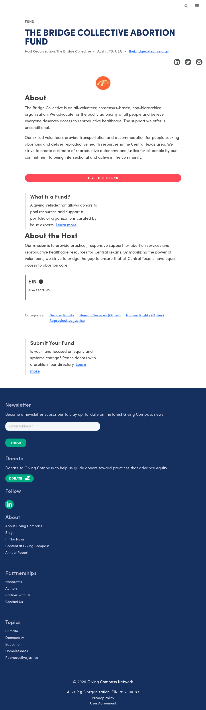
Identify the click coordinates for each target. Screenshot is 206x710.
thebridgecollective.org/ (149, 51)
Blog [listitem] (9, 532)
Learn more (66, 224)
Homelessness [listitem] (16, 650)
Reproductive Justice (67, 320)
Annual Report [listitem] (16, 552)
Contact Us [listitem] (14, 601)
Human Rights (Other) (145, 314)
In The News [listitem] (15, 538)
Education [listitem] (13, 644)
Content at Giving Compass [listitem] (27, 545)
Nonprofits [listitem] (13, 581)
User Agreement (103, 702)
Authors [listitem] (11, 588)
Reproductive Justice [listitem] (21, 657)
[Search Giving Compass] (186, 6)
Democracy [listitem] (14, 637)
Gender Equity (61, 314)
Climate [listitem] (11, 630)
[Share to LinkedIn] (177, 62)
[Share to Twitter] (188, 62)
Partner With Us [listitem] (17, 594)
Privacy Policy (103, 697)
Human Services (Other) (100, 314)
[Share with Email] (199, 62)
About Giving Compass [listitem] (23, 525)
